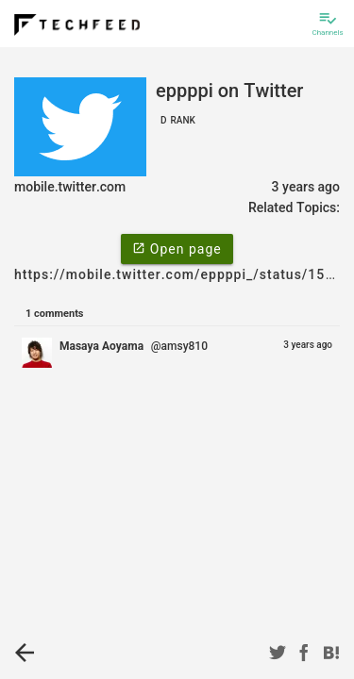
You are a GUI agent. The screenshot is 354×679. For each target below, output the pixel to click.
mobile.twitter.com (70, 186)
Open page (176, 248)
